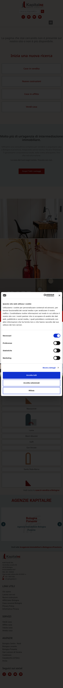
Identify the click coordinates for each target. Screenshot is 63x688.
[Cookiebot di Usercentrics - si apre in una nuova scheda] (43, 295)
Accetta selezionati (31, 383)
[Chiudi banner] (59, 295)
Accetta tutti (31, 375)
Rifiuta (31, 390)
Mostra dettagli (49, 368)
